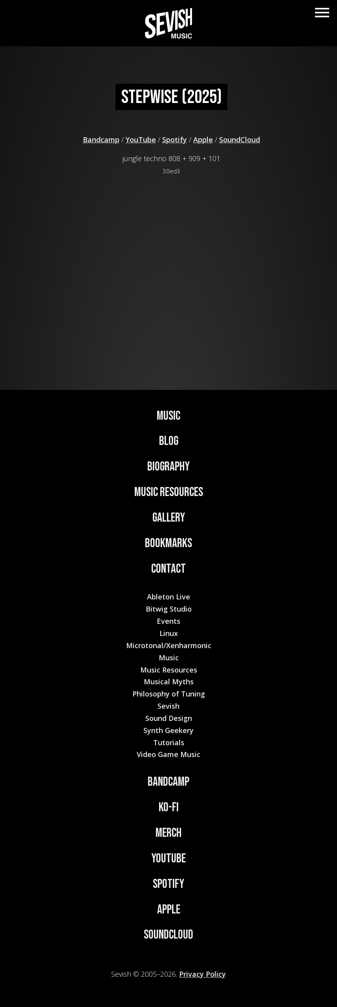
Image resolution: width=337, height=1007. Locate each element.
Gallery (168, 518)
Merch (168, 833)
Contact (168, 569)
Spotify (174, 139)
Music (168, 416)
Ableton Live (168, 596)
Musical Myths (169, 681)
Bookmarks (168, 543)
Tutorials (168, 742)
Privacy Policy (202, 974)
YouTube (141, 139)
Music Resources (168, 492)
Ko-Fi (169, 807)
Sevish (168, 706)
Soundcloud (168, 935)
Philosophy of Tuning (168, 693)
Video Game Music (168, 754)
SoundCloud (239, 139)
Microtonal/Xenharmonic (168, 645)
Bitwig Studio (169, 609)
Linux (168, 633)
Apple (203, 139)
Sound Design (168, 718)
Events (168, 621)
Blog (168, 441)
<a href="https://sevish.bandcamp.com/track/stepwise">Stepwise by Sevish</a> (171, 270)
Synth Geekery (168, 730)
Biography (168, 466)
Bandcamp (101, 139)
